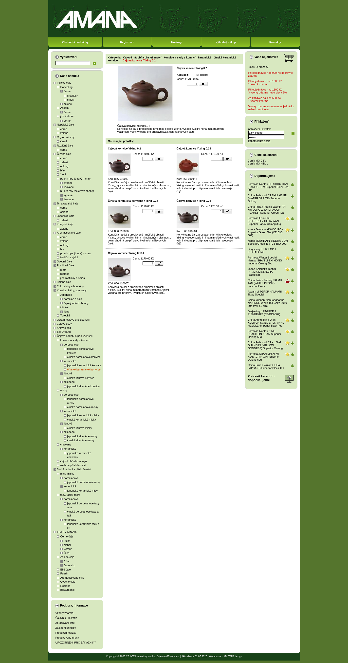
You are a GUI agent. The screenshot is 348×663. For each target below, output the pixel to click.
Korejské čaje (65, 224)
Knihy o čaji (64, 327)
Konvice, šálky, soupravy (72, 290)
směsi (70, 99)
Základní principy (65, 627)
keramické (70, 361)
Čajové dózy (64, 323)
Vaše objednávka (266, 57)
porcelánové (71, 344)
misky (63, 390)
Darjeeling (66, 87)
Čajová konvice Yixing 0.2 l (140, 60)
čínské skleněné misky (80, 440)
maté (63, 269)
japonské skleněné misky (82, 436)
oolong (64, 166)
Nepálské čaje (65, 124)
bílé (62, 170)
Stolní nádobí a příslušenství (74, 469)
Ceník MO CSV (257, 160)
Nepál (67, 544)
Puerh (64, 573)
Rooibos (65, 585)
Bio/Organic (64, 331)
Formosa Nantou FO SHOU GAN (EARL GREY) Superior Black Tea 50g (268, 187)
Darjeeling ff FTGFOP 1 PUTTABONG (262, 251)
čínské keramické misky (81, 419)
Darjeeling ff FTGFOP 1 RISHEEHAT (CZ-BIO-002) (264, 313)
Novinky (176, 42)
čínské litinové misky (79, 427)
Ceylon (68, 548)
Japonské (66, 294)
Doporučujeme (265, 176)
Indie (67, 540)
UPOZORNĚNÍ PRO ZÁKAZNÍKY (75, 642)
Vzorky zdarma (64, 612)
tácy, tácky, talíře (70, 494)
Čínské (64, 307)
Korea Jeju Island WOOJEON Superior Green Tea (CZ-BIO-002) (266, 232)
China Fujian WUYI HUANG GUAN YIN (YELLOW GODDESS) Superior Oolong (265, 345)
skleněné (69, 381)
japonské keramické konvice (84, 365)
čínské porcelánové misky (82, 406)
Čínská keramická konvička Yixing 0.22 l (134, 200)
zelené (68, 103)
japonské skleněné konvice (83, 386)
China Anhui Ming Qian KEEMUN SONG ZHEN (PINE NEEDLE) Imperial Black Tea (266, 322)
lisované (69, 186)
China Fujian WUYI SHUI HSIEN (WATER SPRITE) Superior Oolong (267, 198)
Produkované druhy (67, 637)
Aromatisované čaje (69, 232)
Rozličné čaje (65, 145)
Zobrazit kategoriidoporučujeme (261, 378)
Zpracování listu (65, 622)
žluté (63, 174)
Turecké (65, 315)
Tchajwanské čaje (67, 203)
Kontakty (275, 42)
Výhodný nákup (226, 42)
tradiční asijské (69, 257)
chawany (65, 444)
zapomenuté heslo (259, 140)
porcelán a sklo (73, 298)
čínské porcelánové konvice (84, 356)
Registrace (127, 42)
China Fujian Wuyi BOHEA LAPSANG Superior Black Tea (266, 366)
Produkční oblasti (65, 632)
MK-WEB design (233, 656)
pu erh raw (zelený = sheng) (77, 190)
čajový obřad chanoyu (77, 303)
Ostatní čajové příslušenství (73, 319)
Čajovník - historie (66, 617)
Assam (64, 107)
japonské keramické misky (83, 415)
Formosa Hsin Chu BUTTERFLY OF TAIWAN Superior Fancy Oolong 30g (264, 221)
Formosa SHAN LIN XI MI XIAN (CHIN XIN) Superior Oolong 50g (264, 356)
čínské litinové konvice (80, 377)
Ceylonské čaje (66, 137)
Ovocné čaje (64, 261)
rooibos (64, 273)
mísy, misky (67, 473)
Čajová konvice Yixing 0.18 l (195, 148)
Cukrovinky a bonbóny (70, 286)
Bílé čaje (65, 569)
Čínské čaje (64, 153)
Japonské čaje (65, 215)
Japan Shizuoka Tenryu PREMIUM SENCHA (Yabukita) (262, 271)
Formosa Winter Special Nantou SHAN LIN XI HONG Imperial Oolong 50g (265, 260)
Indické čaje (64, 82)
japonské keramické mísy (82, 490)
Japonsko (69, 565)
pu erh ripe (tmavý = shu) (75, 178)
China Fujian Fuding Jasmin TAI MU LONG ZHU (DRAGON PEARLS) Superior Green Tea (267, 209)
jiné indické (67, 116)
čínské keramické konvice (84, 369)
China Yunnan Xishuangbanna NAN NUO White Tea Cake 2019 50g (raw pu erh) (267, 302)
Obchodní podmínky (75, 42)
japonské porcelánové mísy (83, 482)
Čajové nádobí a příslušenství (75, 335)
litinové (68, 373)
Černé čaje (66, 536)
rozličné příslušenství (73, 465)
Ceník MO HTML (258, 163)
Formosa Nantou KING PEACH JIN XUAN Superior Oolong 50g (264, 334)
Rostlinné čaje (65, 265)
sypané (68, 182)
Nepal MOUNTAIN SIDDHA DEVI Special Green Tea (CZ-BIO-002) (268, 242)
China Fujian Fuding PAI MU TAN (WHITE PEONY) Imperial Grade (265, 283)
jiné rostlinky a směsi (72, 277)
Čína (67, 553)
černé (67, 91)
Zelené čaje (67, 556)
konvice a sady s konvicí (75, 340)
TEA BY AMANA (67, 532)
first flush (72, 95)
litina (67, 311)
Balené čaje (64, 281)
